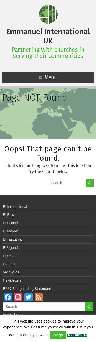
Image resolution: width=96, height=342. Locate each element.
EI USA (9, 256)
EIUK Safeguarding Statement (27, 289)
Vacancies (11, 272)
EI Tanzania (12, 239)
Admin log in (13, 314)
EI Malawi (10, 231)
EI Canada (11, 223)
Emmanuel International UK (48, 36)
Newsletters (12, 280)
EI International (15, 206)
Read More (77, 335)
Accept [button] (58, 335)
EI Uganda (11, 248)
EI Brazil (9, 215)
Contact (9, 264)
